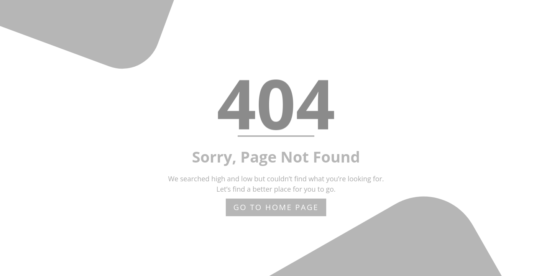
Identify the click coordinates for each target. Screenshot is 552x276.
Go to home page (276, 207)
